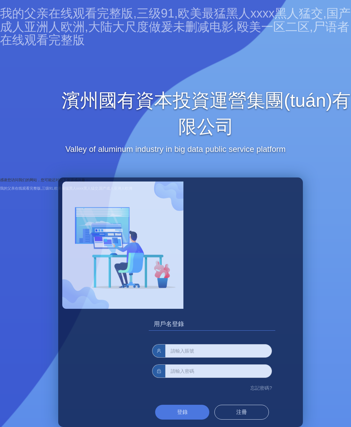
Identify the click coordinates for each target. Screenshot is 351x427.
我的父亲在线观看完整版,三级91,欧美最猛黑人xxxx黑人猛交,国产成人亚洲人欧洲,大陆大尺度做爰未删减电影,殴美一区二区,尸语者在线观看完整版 (175, 26)
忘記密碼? (261, 388)
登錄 (182, 412)
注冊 (241, 412)
